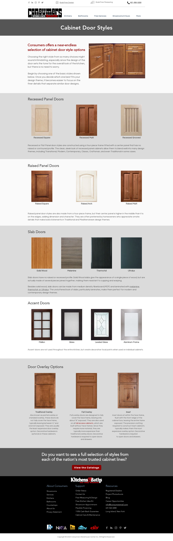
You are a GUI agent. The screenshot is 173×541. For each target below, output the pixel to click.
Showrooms (52, 491)
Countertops (52, 505)
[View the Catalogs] (86, 467)
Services (50, 494)
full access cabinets (84, 423)
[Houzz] (32, 2)
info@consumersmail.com (117, 504)
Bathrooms (51, 501)
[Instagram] (35, 2)
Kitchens (50, 498)
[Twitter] (42, 2)
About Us (51, 508)
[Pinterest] (39, 2)
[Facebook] (29, 2)
